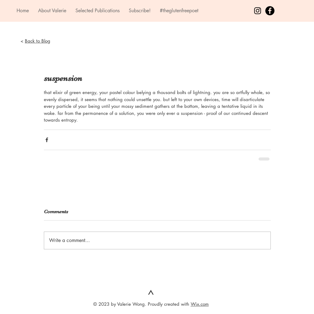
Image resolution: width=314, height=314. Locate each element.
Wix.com (200, 304)
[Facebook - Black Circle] (269, 10)
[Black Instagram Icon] (257, 10)
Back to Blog (37, 41)
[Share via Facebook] (47, 140)
